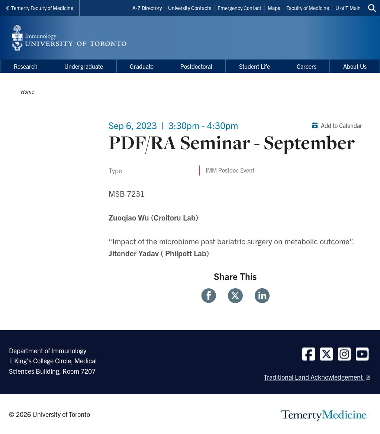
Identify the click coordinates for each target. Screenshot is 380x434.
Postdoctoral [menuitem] (196, 66)
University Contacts (189, 7)
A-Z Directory (147, 7)
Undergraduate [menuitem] (83, 66)
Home (27, 91)
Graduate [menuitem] (142, 66)
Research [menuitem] (26, 66)
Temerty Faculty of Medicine (39, 7)
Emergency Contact (239, 7)
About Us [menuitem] (355, 66)
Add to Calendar (335, 125)
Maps (274, 7)
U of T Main (348, 7)
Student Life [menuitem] (254, 66)
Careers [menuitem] (306, 66)
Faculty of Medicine (307, 7)
